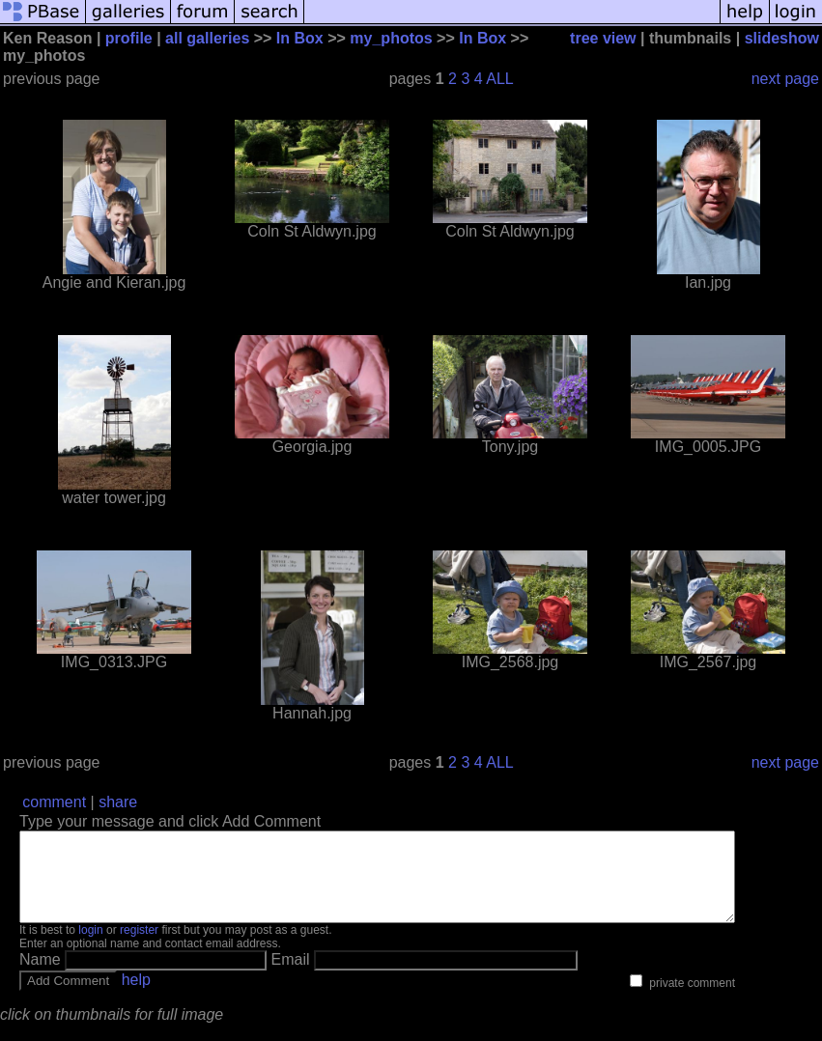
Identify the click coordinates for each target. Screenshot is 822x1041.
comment (54, 802)
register (139, 947)
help (136, 997)
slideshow (782, 38)
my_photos (391, 38)
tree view (603, 38)
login (90, 947)
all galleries (207, 38)
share (118, 802)
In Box (300, 38)
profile (129, 38)
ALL (499, 78)
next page (785, 78)
